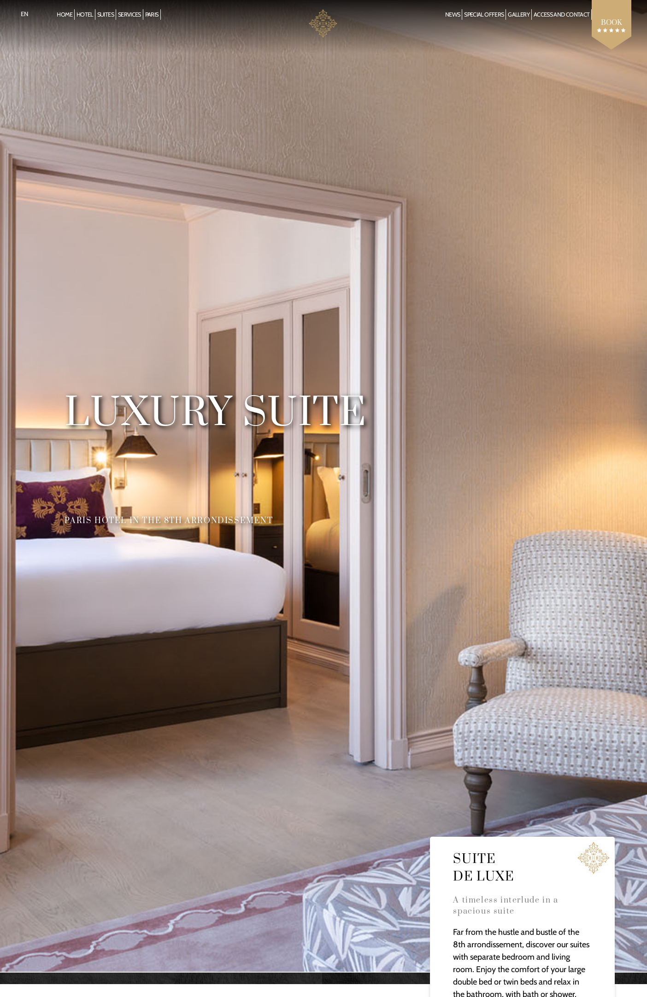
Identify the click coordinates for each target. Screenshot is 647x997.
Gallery (518, 14)
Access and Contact (561, 14)
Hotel (84, 14)
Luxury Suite (215, 413)
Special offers (484, 14)
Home (64, 14)
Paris (152, 14)
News (452, 14)
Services (129, 14)
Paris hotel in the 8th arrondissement (169, 521)
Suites (105, 14)
